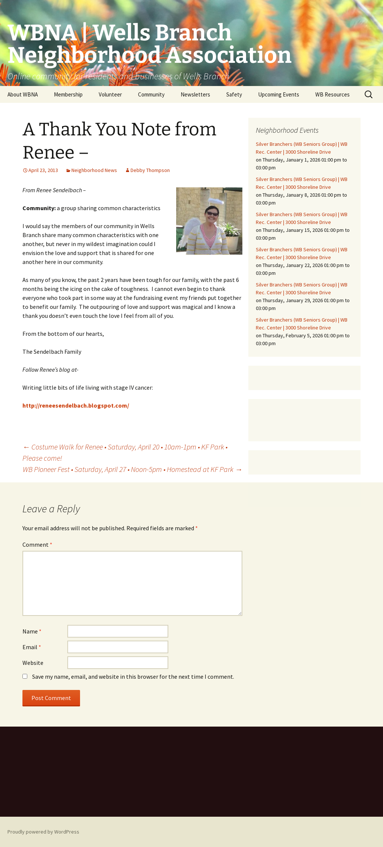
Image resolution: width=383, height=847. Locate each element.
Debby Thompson (150, 170)
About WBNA (22, 94)
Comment (37, 544)
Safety (234, 94)
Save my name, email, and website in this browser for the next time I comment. (133, 676)
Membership (68, 94)
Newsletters (195, 94)
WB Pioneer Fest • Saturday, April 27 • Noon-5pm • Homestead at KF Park (132, 469)
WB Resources (332, 94)
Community (151, 94)
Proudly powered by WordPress (43, 831)
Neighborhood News (94, 170)
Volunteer (110, 94)
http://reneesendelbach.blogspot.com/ (75, 405)
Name (32, 631)
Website (32, 662)
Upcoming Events (278, 94)
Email (31, 647)
